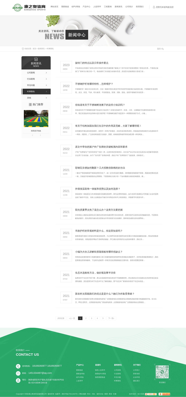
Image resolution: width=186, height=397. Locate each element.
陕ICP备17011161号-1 (70, 394)
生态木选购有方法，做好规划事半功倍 (95, 272)
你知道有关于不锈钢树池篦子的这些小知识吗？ (100, 105)
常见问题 (117, 377)
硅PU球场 (76, 7)
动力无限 (140, 394)
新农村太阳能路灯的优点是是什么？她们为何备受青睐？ (105, 293)
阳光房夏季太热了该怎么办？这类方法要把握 (99, 209)
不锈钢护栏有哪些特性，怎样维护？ (94, 84)
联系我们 (140, 7)
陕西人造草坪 (100, 370)
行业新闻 (117, 374)
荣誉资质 (136, 374)
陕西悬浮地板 (36, 131)
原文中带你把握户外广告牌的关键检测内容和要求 (101, 146)
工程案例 (108, 7)
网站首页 (54, 7)
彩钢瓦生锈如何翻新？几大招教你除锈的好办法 (100, 167)
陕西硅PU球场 (100, 374)
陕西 (106, 394)
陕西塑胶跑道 (100, 377)
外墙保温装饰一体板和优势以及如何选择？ (97, 188)
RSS (89, 394)
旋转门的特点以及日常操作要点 (91, 63)
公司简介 (129, 7)
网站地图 (82, 394)
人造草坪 (97, 7)
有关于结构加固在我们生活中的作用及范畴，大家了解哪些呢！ (108, 126)
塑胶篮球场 (80, 374)
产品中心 (86, 7)
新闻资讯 (118, 7)
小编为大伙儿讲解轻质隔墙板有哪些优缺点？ (99, 251)
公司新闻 (117, 370)
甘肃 (114, 394)
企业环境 (136, 377)
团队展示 (136, 381)
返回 (160, 49)
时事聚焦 (50, 49)
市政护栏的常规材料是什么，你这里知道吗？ (99, 230)
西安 (110, 394)
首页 (34, 49)
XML (94, 394)
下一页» (112, 318)
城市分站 (100, 394)
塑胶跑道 (65, 7)
